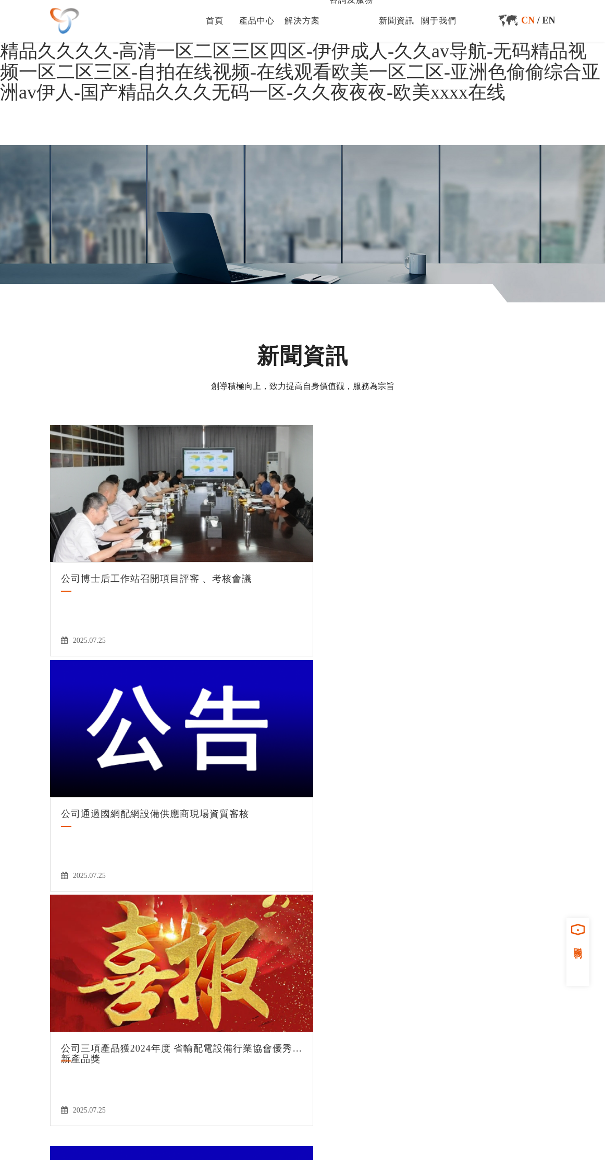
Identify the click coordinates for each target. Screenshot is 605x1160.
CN (528, 20)
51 (242, 821)
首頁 (215, 20)
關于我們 (438, 20)
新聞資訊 (396, 20)
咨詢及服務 (340, 915)
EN (548, 20)
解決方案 (302, 20)
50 (223, 821)
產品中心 (257, 20)
